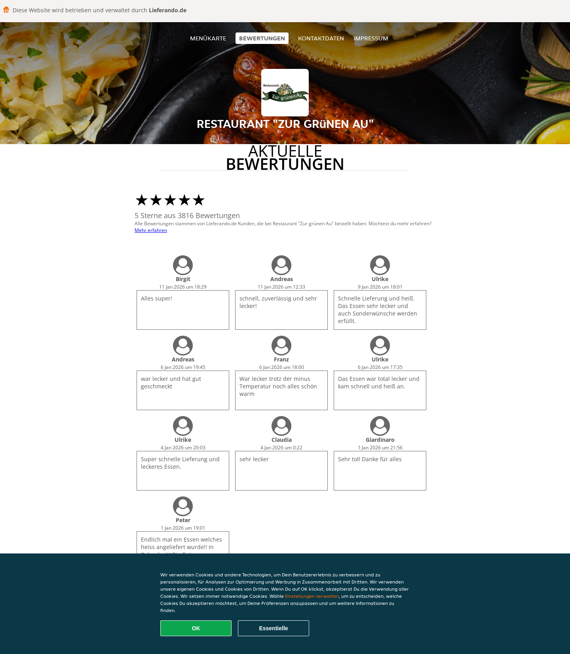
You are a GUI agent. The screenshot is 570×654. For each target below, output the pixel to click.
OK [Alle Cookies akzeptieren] (196, 628)
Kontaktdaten (321, 38)
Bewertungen (262, 38)
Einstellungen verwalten (312, 596)
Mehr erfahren (151, 230)
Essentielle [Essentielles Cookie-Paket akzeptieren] (273, 628)
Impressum (370, 38)
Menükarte (208, 38)
